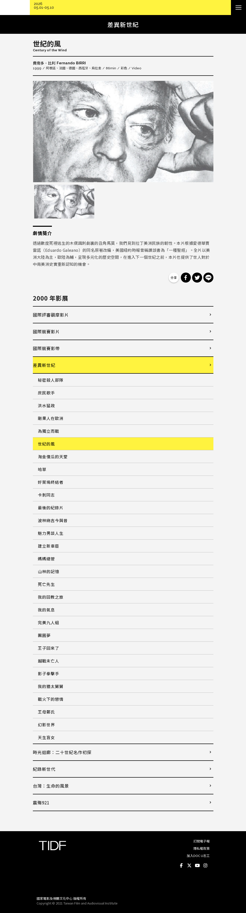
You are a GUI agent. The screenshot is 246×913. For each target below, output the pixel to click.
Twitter (190, 866)
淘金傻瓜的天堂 (53, 456)
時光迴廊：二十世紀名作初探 (62, 752)
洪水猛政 (46, 405)
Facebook (182, 866)
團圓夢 (44, 635)
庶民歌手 (46, 393)
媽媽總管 (46, 559)
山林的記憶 (48, 571)
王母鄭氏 (46, 712)
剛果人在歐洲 (50, 418)
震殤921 (41, 802)
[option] (123, 131)
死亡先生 (46, 584)
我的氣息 (46, 610)
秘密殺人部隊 (50, 380)
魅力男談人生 (50, 533)
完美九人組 (48, 622)
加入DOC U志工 (198, 855)
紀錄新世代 (44, 769)
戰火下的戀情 (50, 699)
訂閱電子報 (201, 841)
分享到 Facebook (186, 278)
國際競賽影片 (46, 331)
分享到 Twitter (197, 278)
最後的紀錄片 (50, 508)
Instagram (206, 866)
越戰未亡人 (48, 661)
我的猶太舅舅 (50, 686)
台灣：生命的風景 (51, 786)
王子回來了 (48, 648)
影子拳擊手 (48, 673)
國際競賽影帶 (46, 348)
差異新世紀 (44, 365)
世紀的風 (46, 444)
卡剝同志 (46, 495)
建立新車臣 (48, 546)
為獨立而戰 (48, 431)
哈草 (42, 469)
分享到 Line (208, 278)
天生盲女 (46, 737)
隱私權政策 (201, 848)
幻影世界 (46, 725)
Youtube (198, 866)
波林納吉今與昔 (53, 520)
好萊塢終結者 (50, 482)
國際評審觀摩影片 (51, 315)
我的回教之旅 (50, 597)
